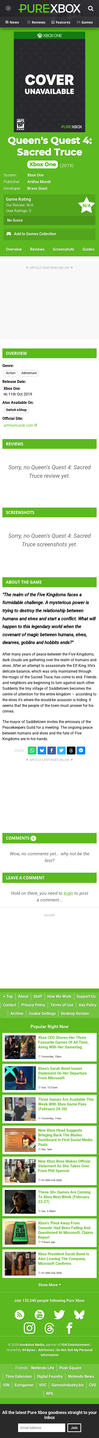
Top (8, 996)
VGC (42, 1385)
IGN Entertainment (75, 1345)
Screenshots (63, 249)
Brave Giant (37, 188)
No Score (15, 220)
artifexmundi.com (20, 425)
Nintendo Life (42, 1368)
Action (10, 373)
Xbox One (35, 175)
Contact (9, 1005)
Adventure (29, 373)
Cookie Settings (42, 1013)
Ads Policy (88, 1005)
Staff (38, 996)
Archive (17, 1013)
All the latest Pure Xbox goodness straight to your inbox (49, 1415)
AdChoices (45, 1350)
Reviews (37, 249)
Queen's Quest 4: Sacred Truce (50, 152)
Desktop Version (75, 1013)
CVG (92, 1385)
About (23, 996)
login (68, 893)
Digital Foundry (50, 1376)
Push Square (70, 1368)
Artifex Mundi (39, 182)
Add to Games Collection (31, 234)
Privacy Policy (33, 1005)
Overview (14, 249)
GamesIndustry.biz (68, 1385)
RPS (49, 1393)
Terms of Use (62, 1005)
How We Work (59, 996)
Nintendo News (81, 1376)
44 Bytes (28, 1350)
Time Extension (18, 1376)
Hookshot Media (32, 1345)
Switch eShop (16, 410)
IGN (6, 1385)
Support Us (86, 996)
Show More (49, 1285)
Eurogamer (24, 1385)
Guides (88, 249)
